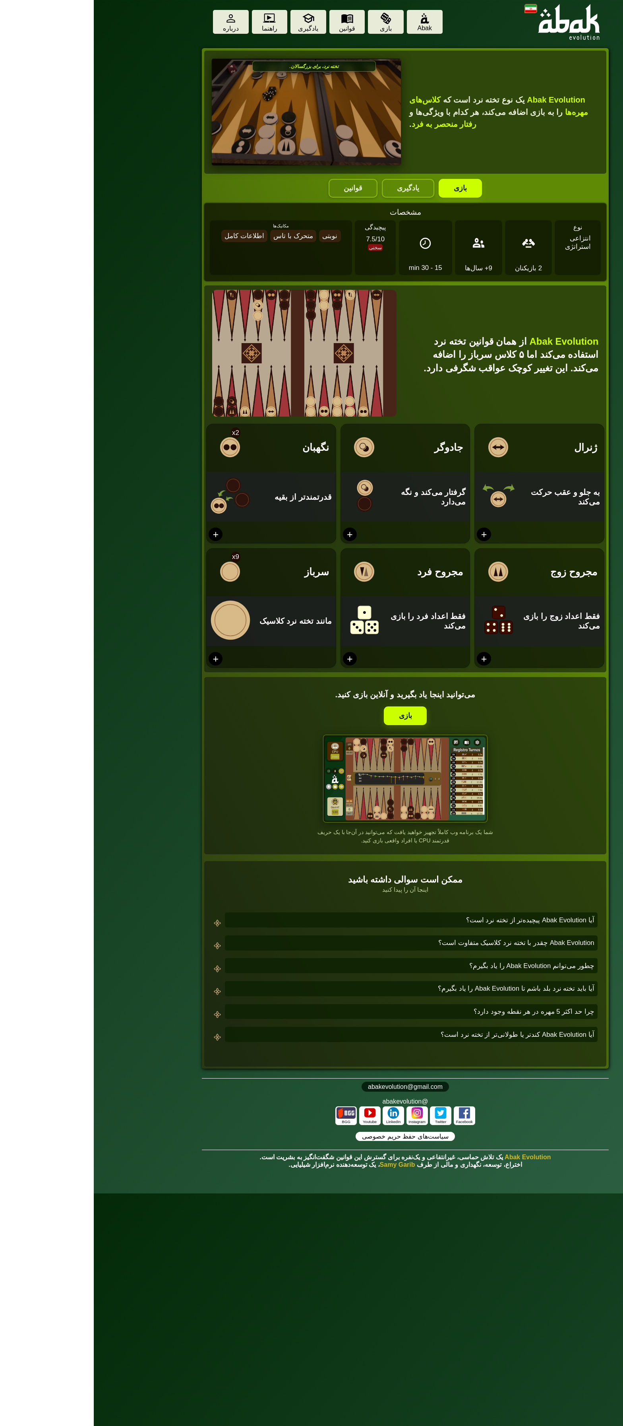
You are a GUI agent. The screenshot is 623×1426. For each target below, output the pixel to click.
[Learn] (214, 22)
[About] (137, 22)
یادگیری (314, 188)
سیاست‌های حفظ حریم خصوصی (311, 1136)
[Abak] (331, 22)
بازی (366, 188)
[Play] (292, 22)
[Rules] (253, 22)
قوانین (259, 188)
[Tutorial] (176, 22)
